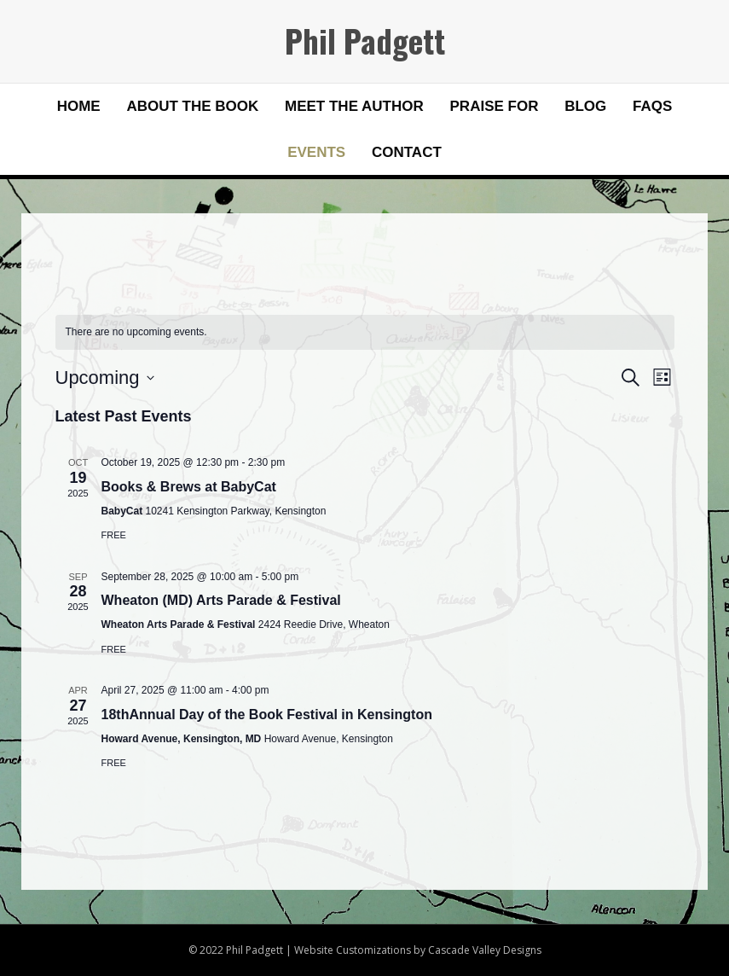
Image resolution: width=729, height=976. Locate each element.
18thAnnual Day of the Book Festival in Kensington (266, 714)
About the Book (192, 106)
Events (316, 152)
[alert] (364, 332)
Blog (585, 106)
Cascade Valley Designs (484, 950)
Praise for (494, 106)
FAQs (652, 106)
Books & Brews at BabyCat (188, 486)
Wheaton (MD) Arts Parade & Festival (221, 600)
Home (79, 106)
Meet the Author (354, 106)
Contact (407, 152)
